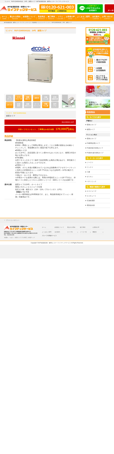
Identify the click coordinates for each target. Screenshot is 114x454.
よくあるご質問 (83, 18)
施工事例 (51, 18)
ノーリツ (90, 162)
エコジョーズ (91, 191)
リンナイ (90, 167)
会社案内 (95, 18)
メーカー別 (83, 232)
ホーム (4, 18)
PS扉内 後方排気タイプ (95, 153)
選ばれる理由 (15, 18)
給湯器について (29, 18)
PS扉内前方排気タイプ (95, 148)
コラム (60, 18)
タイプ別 (70, 232)
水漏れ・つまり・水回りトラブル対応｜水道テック (19, 237)
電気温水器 (91, 205)
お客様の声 (70, 18)
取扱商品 (41, 18)
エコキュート (91, 196)
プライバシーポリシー (12, 220)
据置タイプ (91, 129)
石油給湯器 (91, 200)
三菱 (88, 172)
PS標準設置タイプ (93, 143)
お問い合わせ (107, 18)
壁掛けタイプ (91, 125)
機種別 (95, 232)
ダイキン (90, 177)
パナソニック (91, 181)
